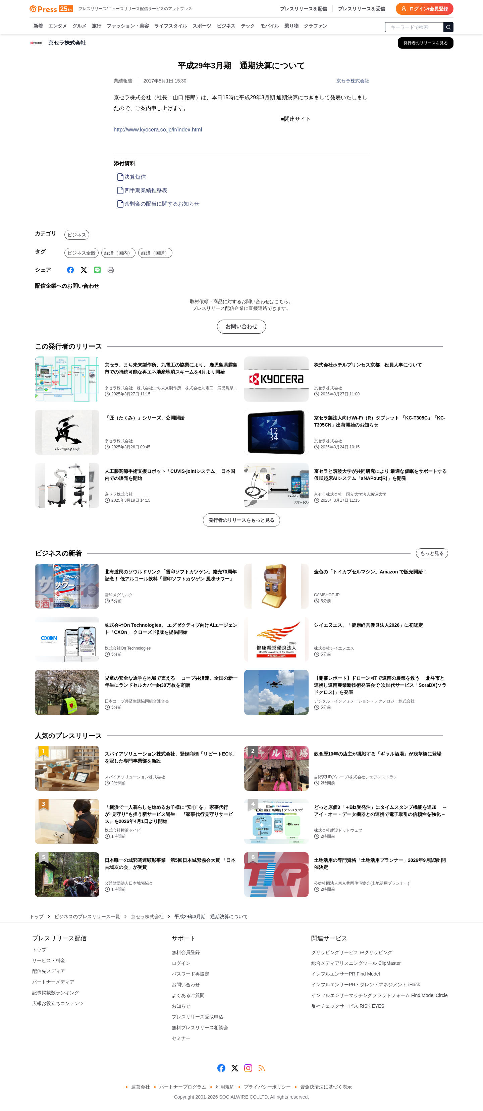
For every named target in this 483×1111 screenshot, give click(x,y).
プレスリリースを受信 (361, 8)
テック (248, 26)
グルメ (79, 26)
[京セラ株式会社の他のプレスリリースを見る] (425, 43)
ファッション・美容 (128, 26)
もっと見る (432, 553)
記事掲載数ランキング (55, 992)
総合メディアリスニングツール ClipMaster (356, 963)
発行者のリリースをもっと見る (241, 520)
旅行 (96, 26)
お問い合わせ (241, 326)
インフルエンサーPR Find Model (345, 974)
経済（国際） (155, 253)
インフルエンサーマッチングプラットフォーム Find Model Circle (379, 995)
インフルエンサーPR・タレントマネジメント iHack (365, 984)
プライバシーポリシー (267, 1087)
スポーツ (202, 26)
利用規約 (225, 1087)
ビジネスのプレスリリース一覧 (87, 916)
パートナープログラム (182, 1087)
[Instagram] (248, 1068)
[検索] (448, 27)
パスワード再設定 (190, 974)
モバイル (269, 26)
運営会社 (140, 1087)
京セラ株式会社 (352, 81)
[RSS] (262, 1068)
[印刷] (110, 270)
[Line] (97, 270)
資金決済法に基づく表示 (326, 1087)
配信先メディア (48, 971)
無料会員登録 (186, 952)
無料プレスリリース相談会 (200, 1027)
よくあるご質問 (188, 995)
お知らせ (181, 1006)
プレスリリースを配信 (303, 8)
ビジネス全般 (81, 253)
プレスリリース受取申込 (197, 1016)
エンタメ (57, 26)
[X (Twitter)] (83, 270)
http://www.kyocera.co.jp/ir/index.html (158, 129)
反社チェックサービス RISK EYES (347, 1006)
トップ (37, 916)
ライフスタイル (170, 26)
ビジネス (226, 26)
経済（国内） (118, 253)
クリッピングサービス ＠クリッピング (351, 952)
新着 (38, 26)
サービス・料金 (48, 960)
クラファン (315, 26)
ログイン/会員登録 (424, 8)
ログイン (181, 963)
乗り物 (291, 26)
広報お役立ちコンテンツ (58, 1003)
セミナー (181, 1038)
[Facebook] (70, 270)
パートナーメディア (53, 982)
